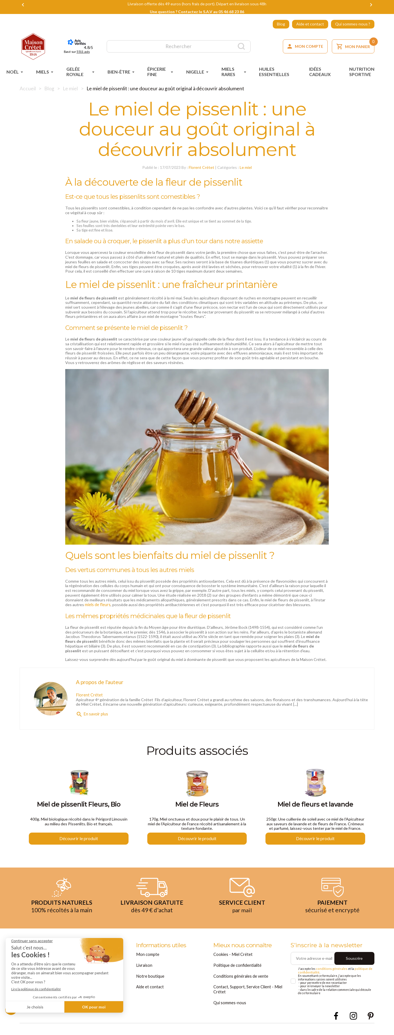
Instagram (353, 1015)
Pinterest (370, 1015)
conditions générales (330, 970)
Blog (281, 24)
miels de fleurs (97, 603)
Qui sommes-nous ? (352, 24)
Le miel (246, 166)
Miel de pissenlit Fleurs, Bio (78, 805)
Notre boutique (150, 976)
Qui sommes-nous (229, 1002)
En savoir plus (92, 712)
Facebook (336, 1015)
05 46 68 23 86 (231, 11)
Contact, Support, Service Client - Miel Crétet (247, 989)
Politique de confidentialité (237, 965)
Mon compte (147, 955)
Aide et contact (310, 24)
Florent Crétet (201, 166)
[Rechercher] (179, 46)
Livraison (144, 965)
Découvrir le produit (78, 839)
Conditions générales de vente (240, 976)
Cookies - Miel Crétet (232, 955)
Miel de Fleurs (197, 805)
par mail (242, 911)
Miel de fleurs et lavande (315, 805)
